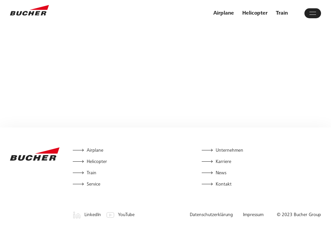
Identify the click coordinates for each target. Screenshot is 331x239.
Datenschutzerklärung (211, 215)
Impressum (253, 215)
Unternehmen (229, 150)
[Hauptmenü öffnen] (312, 13)
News (221, 173)
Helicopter (255, 13)
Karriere (223, 162)
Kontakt (224, 184)
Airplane (223, 13)
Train (282, 13)
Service (93, 184)
